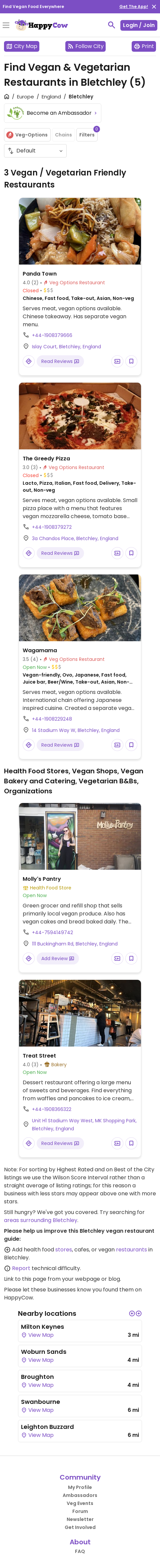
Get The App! (133, 6)
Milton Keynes (42, 1326)
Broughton (37, 1377)
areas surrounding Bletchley (40, 1220)
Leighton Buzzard (47, 1427)
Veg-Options (27, 135)
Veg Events (80, 1503)
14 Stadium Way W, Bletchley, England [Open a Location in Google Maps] (76, 730)
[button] (132, 1313)
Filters (88, 133)
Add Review (57, 958)
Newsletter (80, 1519)
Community (80, 1477)
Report (21, 1268)
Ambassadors (80, 1495)
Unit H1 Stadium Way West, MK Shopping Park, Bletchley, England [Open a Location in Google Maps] (84, 1124)
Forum (80, 1511)
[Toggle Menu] (6, 25)
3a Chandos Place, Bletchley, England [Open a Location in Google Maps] (75, 538)
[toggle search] (112, 25)
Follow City (85, 46)
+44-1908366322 (51, 1109)
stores (63, 1249)
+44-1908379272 (52, 527)
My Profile (80, 1487)
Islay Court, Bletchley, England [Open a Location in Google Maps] (66, 346)
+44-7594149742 (52, 932)
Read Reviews (60, 361)
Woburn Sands (43, 1351)
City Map (21, 46)
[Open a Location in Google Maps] (29, 361)
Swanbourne (40, 1402)
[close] (154, 7)
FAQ (80, 1551)
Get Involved (80, 1527)
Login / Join (139, 25)
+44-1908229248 (52, 719)
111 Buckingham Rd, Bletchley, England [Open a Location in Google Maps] (75, 943)
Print (144, 46)
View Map (37, 1335)
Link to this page (25, 1279)
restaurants (131, 1249)
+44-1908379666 (52, 335)
